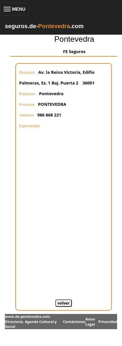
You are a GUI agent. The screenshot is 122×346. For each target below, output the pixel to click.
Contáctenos (74, 321)
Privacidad (107, 321)
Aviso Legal (90, 322)
